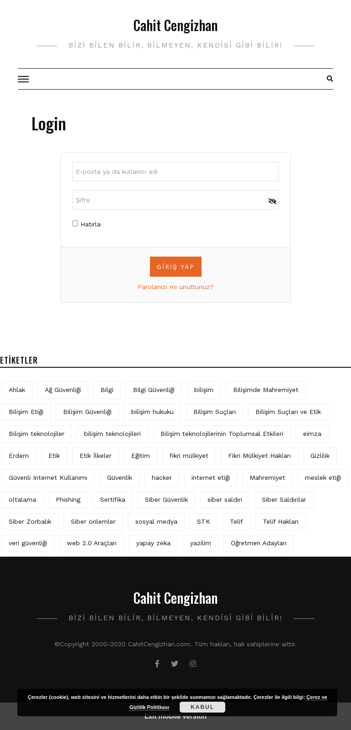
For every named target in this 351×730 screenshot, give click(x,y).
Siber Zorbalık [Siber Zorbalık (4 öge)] (30, 521)
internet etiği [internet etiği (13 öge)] (210, 477)
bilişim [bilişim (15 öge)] (203, 389)
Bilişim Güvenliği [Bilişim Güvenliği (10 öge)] (87, 411)
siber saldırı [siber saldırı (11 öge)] (224, 499)
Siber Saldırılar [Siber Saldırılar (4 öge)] (284, 499)
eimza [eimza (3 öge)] (312, 433)
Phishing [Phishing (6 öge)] (68, 499)
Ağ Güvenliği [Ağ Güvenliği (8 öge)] (63, 389)
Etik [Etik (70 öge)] (54, 455)
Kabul (202, 707)
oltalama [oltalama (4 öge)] (22, 499)
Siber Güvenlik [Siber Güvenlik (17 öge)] (166, 499)
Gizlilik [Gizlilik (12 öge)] (320, 455)
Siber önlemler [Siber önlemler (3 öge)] (93, 521)
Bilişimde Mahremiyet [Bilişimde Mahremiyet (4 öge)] (265, 389)
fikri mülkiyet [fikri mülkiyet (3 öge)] (189, 455)
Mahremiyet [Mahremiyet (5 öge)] (267, 477)
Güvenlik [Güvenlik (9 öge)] (119, 477)
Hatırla (86, 224)
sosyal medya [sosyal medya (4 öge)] (156, 521)
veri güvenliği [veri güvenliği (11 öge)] (28, 543)
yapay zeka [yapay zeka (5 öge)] (153, 543)
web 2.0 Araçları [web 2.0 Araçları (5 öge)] (92, 543)
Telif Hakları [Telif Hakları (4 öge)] (280, 521)
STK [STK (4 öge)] (203, 521)
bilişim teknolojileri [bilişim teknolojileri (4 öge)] (112, 433)
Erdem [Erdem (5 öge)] (19, 455)
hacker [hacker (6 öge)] (162, 477)
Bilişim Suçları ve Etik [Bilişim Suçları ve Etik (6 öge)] (288, 411)
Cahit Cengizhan (175, 25)
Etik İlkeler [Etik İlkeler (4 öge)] (96, 455)
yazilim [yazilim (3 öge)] (200, 543)
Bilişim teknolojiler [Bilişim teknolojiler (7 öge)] (36, 433)
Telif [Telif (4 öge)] (236, 521)
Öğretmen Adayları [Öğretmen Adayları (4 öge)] (259, 543)
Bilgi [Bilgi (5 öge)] (107, 389)
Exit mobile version (175, 716)
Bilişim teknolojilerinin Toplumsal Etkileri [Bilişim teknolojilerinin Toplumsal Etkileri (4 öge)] (221, 433)
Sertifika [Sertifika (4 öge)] (112, 499)
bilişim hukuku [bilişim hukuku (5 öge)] (152, 411)
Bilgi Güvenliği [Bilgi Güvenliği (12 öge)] (154, 389)
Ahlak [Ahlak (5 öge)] (17, 389)
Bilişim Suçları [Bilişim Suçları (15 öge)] (214, 411)
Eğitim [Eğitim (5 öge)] (140, 455)
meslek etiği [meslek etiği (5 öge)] (323, 477)
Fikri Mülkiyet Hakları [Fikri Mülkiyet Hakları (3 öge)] (259, 455)
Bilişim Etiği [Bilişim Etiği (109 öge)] (26, 411)
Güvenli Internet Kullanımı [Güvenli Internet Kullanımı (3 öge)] (48, 477)
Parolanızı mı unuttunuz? (176, 286)
